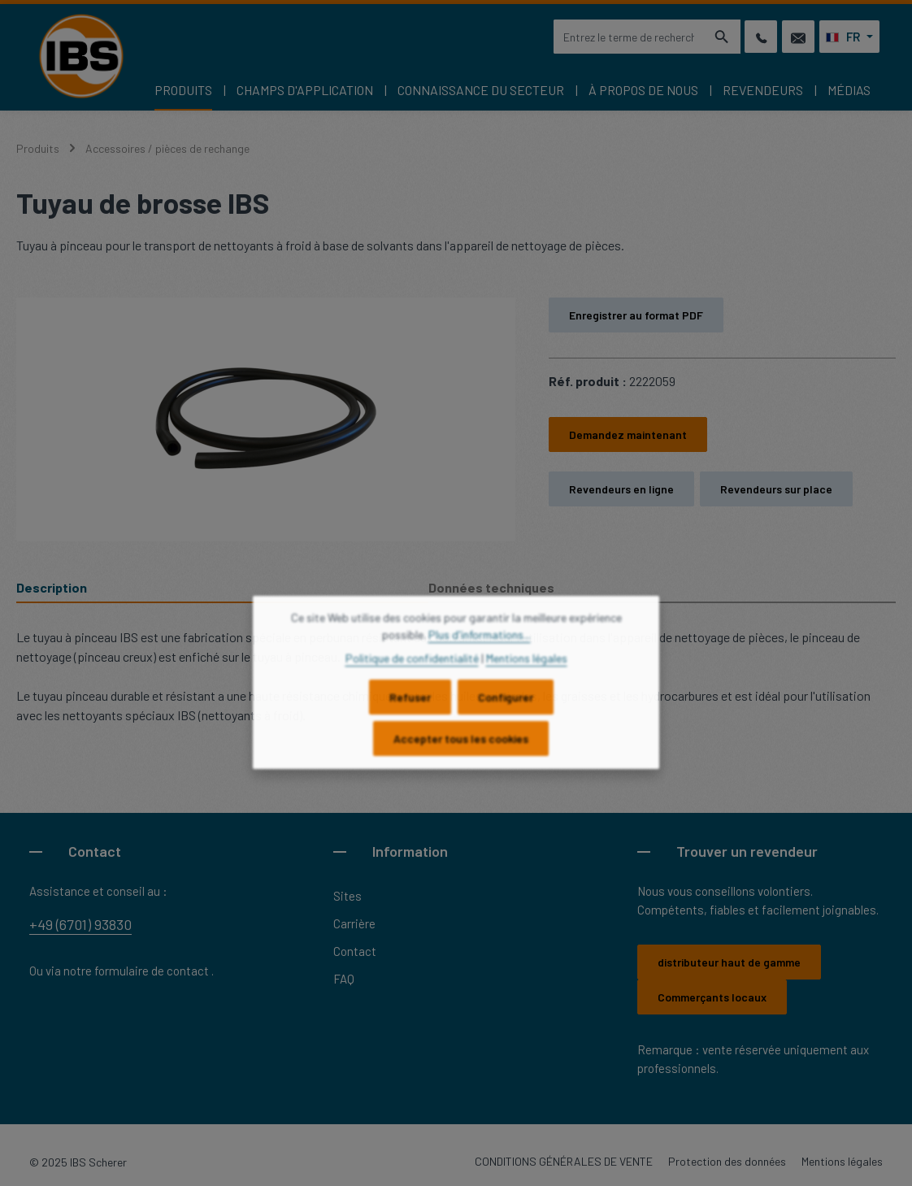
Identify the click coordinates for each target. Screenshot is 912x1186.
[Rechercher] (722, 36)
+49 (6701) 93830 (80, 924)
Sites (347, 895)
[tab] (222, 588)
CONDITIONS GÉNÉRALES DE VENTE (564, 1161)
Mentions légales (842, 1161)
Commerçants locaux (712, 997)
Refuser (410, 709)
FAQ (343, 978)
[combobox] (628, 36)
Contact (354, 951)
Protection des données (727, 1161)
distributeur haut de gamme (729, 962)
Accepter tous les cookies (460, 751)
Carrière (354, 923)
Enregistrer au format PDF (636, 315)
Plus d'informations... (479, 647)
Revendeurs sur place (776, 489)
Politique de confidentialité (412, 670)
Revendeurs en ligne (621, 489)
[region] (266, 419)
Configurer (505, 709)
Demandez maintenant (628, 434)
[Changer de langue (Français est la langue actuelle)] (849, 36)
